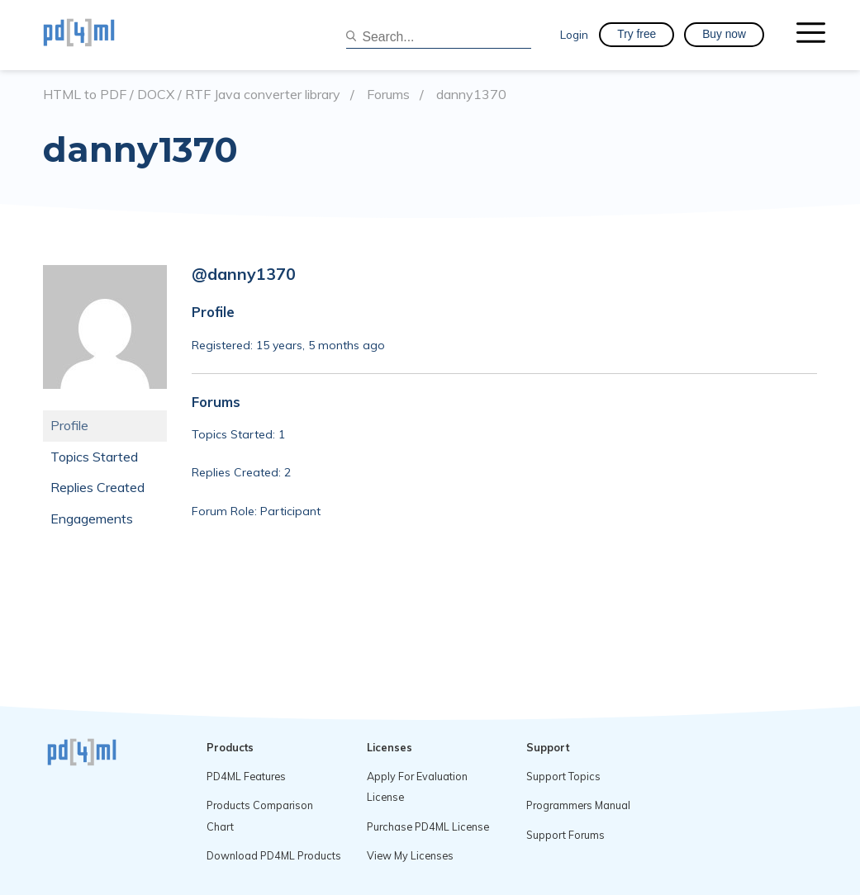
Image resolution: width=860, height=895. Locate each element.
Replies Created (97, 487)
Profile (69, 425)
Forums (388, 94)
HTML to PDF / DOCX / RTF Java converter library (191, 94)
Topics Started (94, 456)
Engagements (91, 518)
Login (574, 34)
